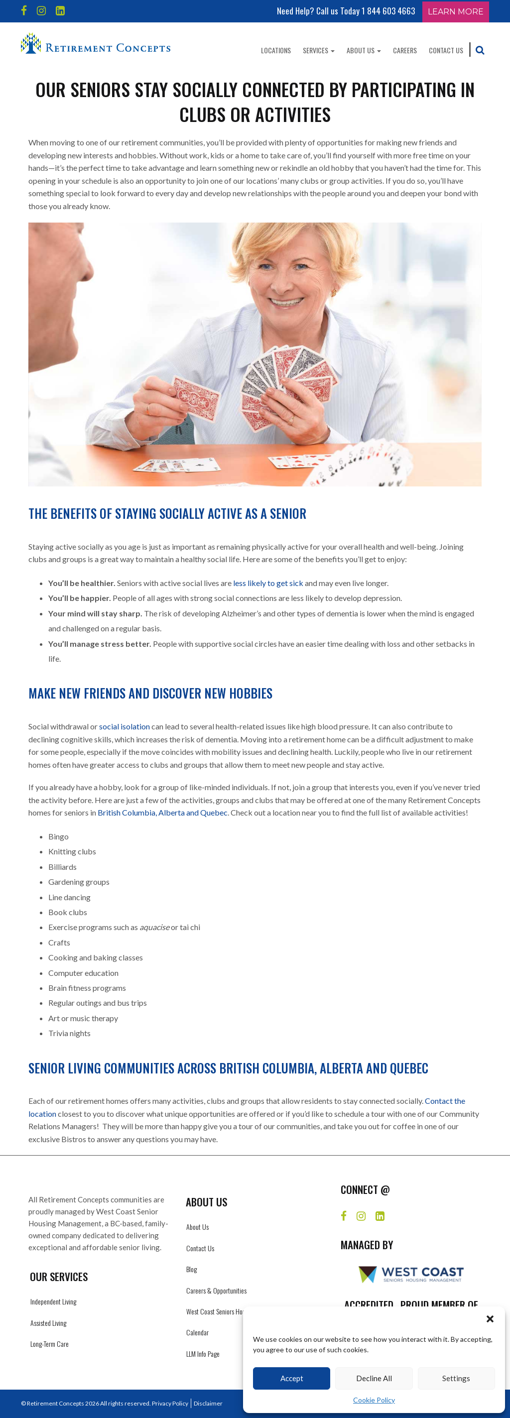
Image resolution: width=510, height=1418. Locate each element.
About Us (364, 50)
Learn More (456, 11)
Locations (276, 50)
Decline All (374, 1378)
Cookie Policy (374, 1400)
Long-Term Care (49, 1343)
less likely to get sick (268, 583)
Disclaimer (208, 1403)
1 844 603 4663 (388, 10)
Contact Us (446, 50)
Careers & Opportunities (216, 1290)
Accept (291, 1378)
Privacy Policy (170, 1403)
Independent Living (53, 1301)
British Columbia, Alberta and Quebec (163, 812)
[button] (490, 1319)
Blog (191, 1269)
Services (319, 50)
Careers (405, 50)
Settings (456, 1378)
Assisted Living (48, 1322)
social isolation (124, 726)
